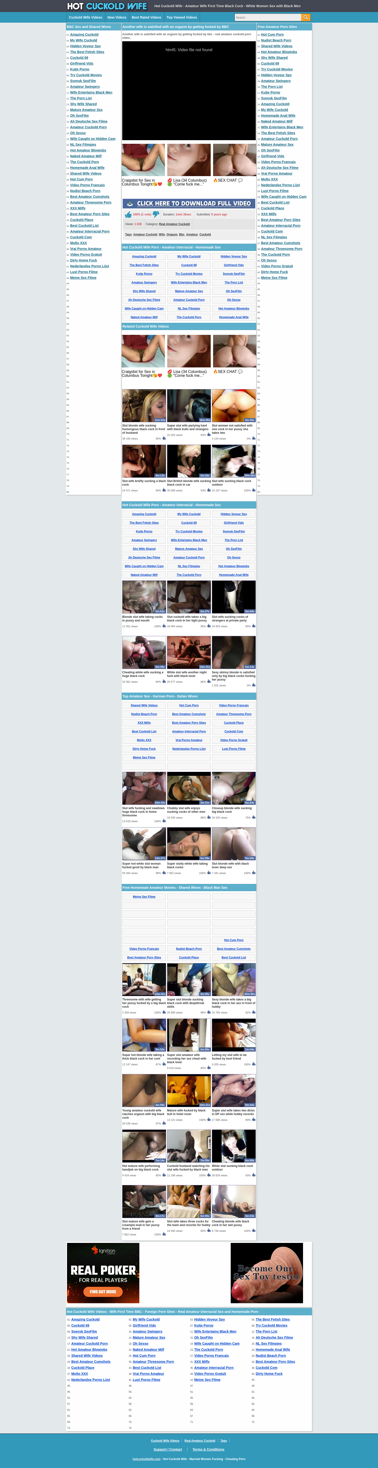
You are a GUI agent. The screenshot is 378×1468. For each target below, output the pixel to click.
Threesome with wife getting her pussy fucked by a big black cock (144, 1003)
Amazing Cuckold (84, 34)
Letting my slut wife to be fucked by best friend (229, 1056)
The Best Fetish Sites (87, 52)
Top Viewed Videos (182, 17)
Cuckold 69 (79, 58)
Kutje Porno (79, 69)
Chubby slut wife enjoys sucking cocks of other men (186, 809)
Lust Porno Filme (84, 272)
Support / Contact (168, 1449)
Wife (162, 234)
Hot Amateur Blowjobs (88, 150)
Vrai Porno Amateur (85, 249)
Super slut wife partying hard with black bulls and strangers (188, 427)
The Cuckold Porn (84, 162)
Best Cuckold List (84, 225)
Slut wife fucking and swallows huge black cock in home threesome (143, 811)
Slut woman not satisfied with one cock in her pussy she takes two (232, 429)
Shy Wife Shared (83, 104)
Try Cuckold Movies (86, 75)
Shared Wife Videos (85, 173)
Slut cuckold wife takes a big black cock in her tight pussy (187, 618)
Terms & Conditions (208, 1449)
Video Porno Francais (87, 185)
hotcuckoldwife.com (146, 1459)
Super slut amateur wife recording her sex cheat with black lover (186, 1058)
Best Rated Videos (146, 17)
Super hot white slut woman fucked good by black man (141, 865)
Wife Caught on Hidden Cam (92, 139)
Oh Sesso (78, 133)
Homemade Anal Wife (87, 168)
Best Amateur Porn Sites (90, 214)
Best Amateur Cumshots (89, 197)
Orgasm (172, 234)
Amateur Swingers (85, 87)
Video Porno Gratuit (86, 254)
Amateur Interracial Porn (89, 231)
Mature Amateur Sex (86, 110)
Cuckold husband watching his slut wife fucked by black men (188, 1167)
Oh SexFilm (79, 115)
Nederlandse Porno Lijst (89, 266)
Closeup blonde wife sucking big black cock (232, 809)
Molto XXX (78, 243)
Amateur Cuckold (145, 234)
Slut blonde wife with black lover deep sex (230, 865)
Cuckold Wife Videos (85, 17)
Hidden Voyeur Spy (85, 46)
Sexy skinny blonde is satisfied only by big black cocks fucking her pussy (234, 676)
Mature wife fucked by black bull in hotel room (186, 1112)
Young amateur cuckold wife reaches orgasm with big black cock (143, 1114)
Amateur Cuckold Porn (88, 127)
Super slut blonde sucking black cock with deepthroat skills (185, 1003)
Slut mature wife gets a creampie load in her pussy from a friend (141, 1225)
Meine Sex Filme (83, 278)
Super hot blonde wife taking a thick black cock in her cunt (143, 1056)
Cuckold (205, 234)
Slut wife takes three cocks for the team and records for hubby (188, 1223)
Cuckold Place (81, 220)
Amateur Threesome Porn (90, 202)
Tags (128, 234)
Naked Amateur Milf (85, 156)
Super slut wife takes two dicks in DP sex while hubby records (233, 1112)
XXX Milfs (78, 208)
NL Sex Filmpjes (83, 144)
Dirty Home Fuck (83, 260)
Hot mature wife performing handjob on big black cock (141, 1167)
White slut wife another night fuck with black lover (187, 674)
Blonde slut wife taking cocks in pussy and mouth (142, 618)
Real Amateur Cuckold (174, 224)
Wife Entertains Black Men (91, 92)
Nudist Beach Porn (85, 191)
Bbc (182, 234)
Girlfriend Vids (81, 63)
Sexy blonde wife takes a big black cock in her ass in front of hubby (233, 1003)
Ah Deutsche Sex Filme (89, 121)
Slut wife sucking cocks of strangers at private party (230, 618)
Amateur (192, 234)
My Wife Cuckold (83, 40)
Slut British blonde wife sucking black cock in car (189, 482)
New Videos (117, 17)
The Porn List (81, 98)
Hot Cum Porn (81, 179)
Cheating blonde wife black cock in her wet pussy (230, 1223)
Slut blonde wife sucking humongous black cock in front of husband (143, 429)
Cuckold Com (81, 237)
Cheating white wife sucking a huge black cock (142, 674)
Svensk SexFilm (83, 81)
